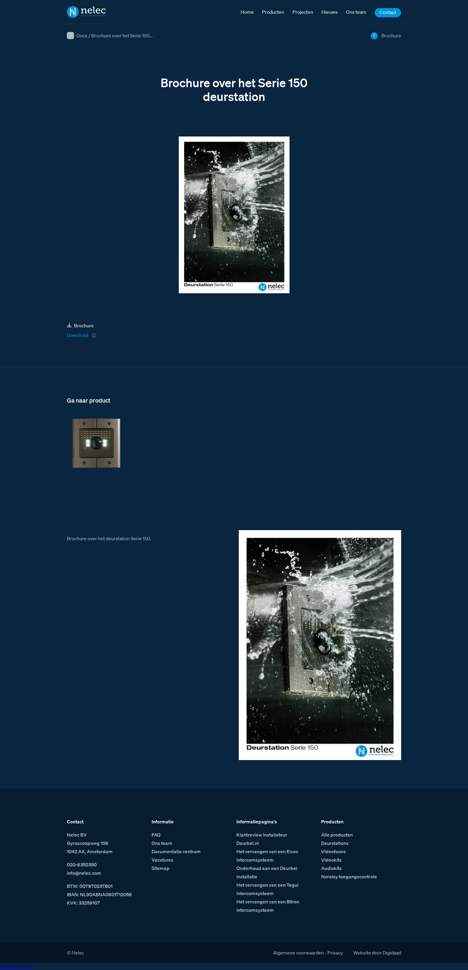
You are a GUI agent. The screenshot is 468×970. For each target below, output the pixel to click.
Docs (81, 36)
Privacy (335, 953)
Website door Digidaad (377, 953)
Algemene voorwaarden (298, 953)
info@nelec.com (84, 873)
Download (77, 335)
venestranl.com (16, 966)
